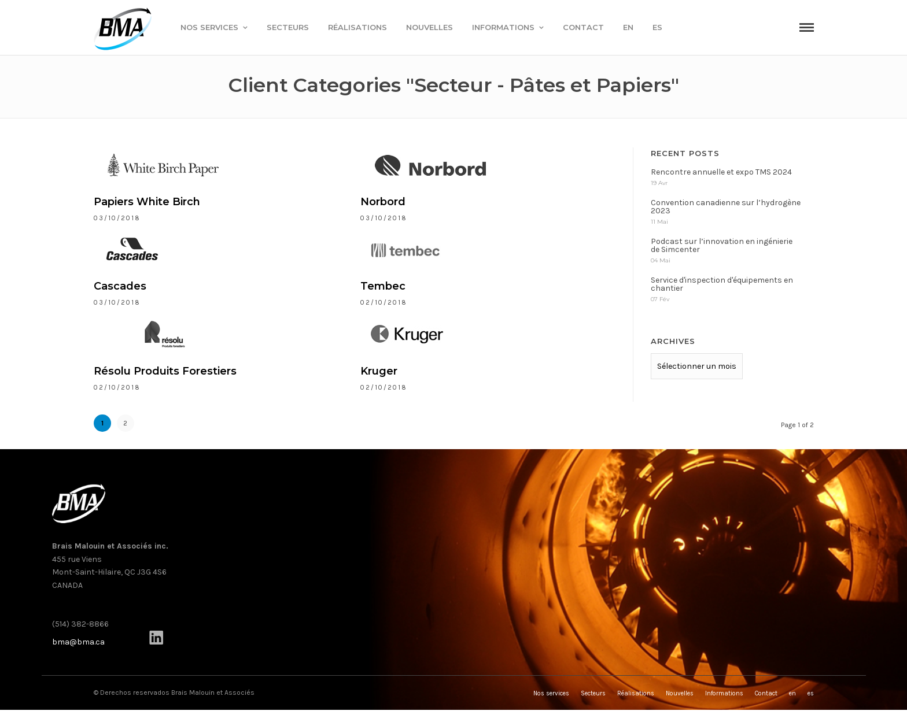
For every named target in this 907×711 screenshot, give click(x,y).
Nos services (209, 27)
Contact (583, 27)
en (628, 27)
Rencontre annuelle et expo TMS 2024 (721, 172)
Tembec (382, 286)
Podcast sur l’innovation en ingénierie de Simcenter (721, 245)
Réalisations (357, 27)
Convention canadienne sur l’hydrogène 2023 (726, 207)
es (657, 27)
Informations (503, 27)
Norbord (382, 201)
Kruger (378, 371)
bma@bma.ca (78, 642)
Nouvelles (429, 27)
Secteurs (288, 27)
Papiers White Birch (147, 201)
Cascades (120, 286)
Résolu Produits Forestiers (165, 371)
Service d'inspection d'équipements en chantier (722, 284)
